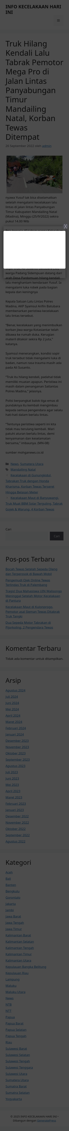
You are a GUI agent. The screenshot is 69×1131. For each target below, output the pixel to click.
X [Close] (65, 226)
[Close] (34, 565)
